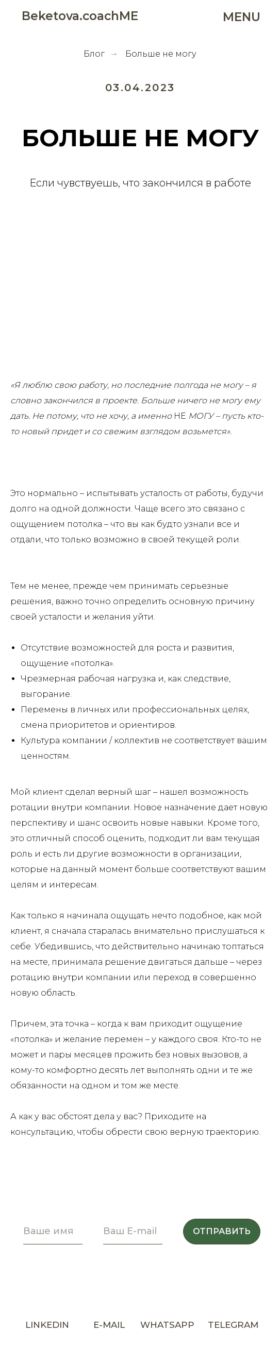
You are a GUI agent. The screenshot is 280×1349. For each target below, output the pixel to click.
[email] (132, 1231)
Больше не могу (160, 54)
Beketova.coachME (80, 16)
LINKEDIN (47, 1325)
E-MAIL (109, 1325)
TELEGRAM (233, 1325)
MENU (241, 17)
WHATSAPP (167, 1325)
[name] (53, 1231)
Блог (94, 54)
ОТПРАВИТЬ (222, 1231)
